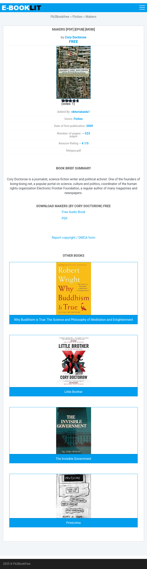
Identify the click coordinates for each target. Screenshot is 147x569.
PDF (65, 218)
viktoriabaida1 (80, 112)
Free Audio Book (73, 212)
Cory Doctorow (75, 37)
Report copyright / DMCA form (73, 237)
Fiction (78, 119)
